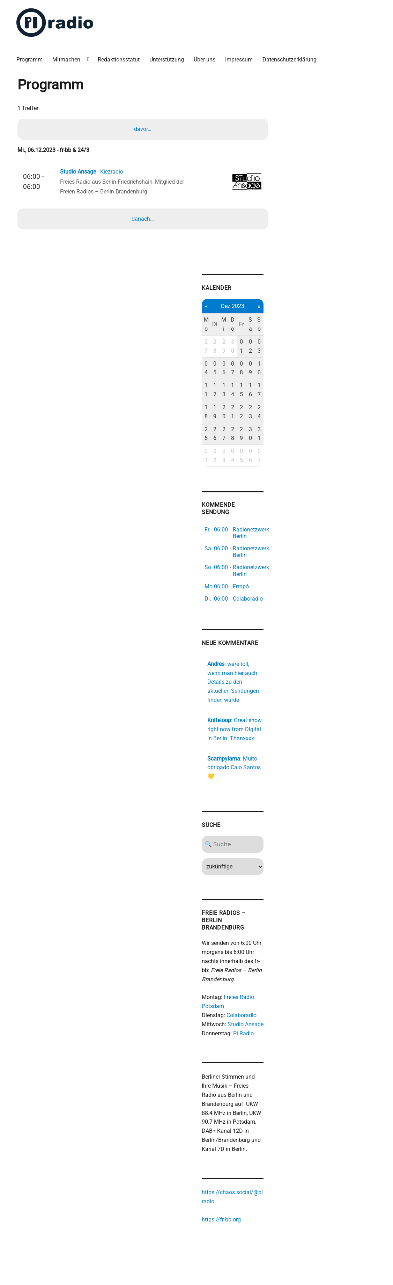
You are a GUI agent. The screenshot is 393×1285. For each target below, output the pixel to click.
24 (263, 412)
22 (245, 412)
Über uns (205, 59)
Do (237, 324)
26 (218, 434)
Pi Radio (247, 1026)
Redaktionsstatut (119, 59)
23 (254, 412)
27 (210, 346)
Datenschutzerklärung (290, 59)
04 (210, 368)
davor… (142, 128)
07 (236, 368)
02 (254, 346)
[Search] (237, 837)
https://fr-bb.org (225, 1212)
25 (210, 434)
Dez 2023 (237, 306)
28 (218, 346)
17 (263, 390)
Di (218, 324)
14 (236, 390)
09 (254, 368)
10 (263, 368)
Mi (227, 324)
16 (254, 390)
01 (245, 346)
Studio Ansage (249, 1017)
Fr (245, 324)
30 (236, 346)
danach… (143, 218)
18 (210, 412)
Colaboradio (245, 1008)
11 (210, 390)
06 (227, 368)
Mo (209, 324)
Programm (30, 59)
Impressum (239, 59)
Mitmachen (67, 59)
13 (227, 390)
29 (227, 346)
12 (218, 390)
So (263, 324)
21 (236, 412)
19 (218, 412)
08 (245, 368)
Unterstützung (167, 59)
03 (263, 346)
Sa (254, 324)
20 (227, 412)
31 (263, 434)
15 (245, 390)
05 (218, 368)
